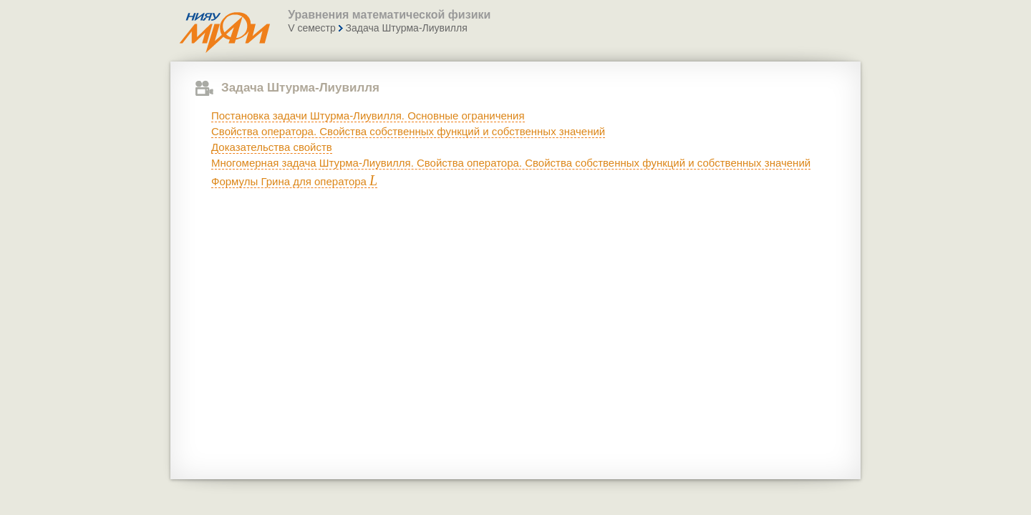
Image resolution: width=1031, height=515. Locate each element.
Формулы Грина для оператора (294, 181)
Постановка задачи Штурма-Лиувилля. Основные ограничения (368, 115)
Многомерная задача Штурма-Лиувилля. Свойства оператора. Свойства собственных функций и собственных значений (510, 163)
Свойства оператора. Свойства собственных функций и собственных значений (408, 131)
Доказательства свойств (271, 147)
